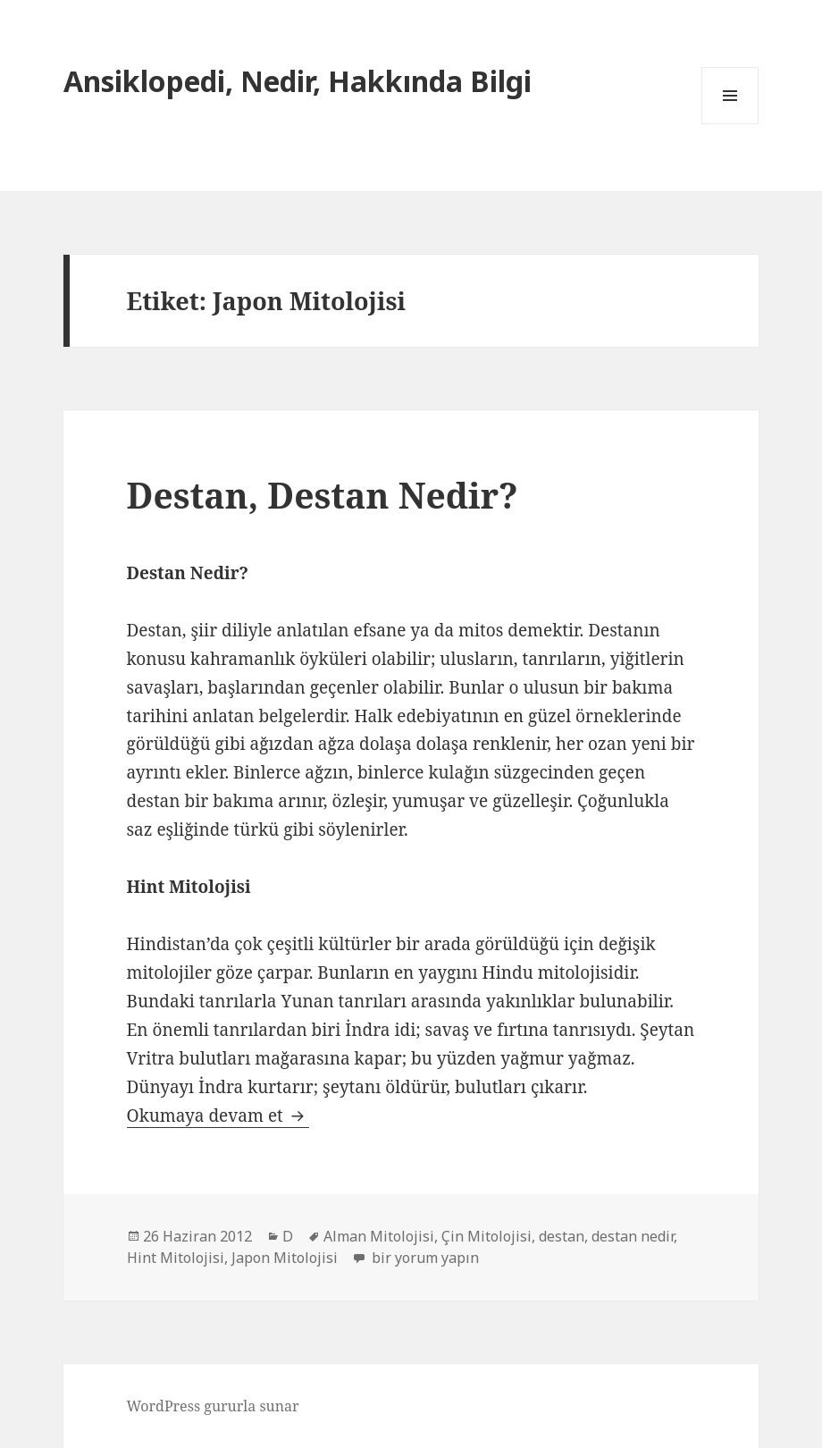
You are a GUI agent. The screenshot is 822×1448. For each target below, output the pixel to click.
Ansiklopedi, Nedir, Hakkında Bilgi (297, 81)
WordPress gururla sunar (213, 1406)
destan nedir (632, 1236)
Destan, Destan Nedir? (322, 494)
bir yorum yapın (423, 1257)
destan (561, 1236)
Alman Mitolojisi (378, 1236)
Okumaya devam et (218, 1115)
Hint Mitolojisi (175, 1257)
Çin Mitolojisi (486, 1236)
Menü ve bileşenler (730, 123)
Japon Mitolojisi (284, 1257)
